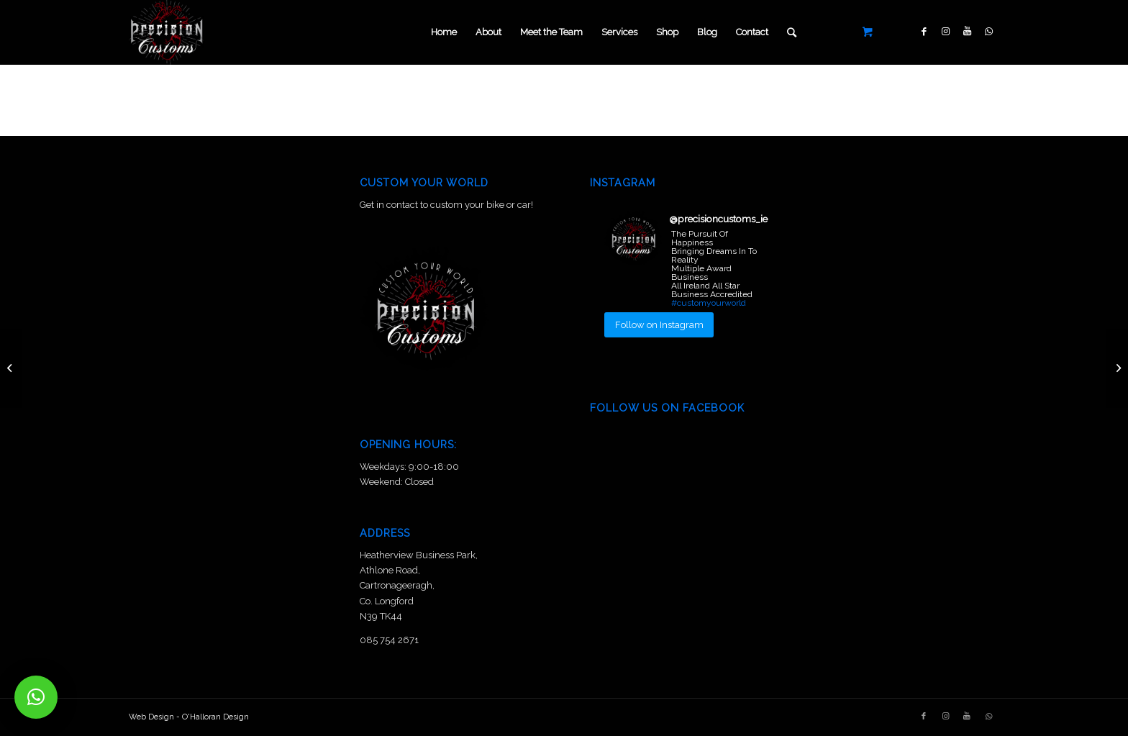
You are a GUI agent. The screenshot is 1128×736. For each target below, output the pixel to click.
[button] (36, 697)
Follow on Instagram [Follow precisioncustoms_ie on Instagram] (659, 324)
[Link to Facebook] (923, 31)
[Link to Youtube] (967, 31)
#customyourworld (708, 303)
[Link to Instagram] (945, 31)
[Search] (792, 32)
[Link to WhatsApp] (988, 31)
